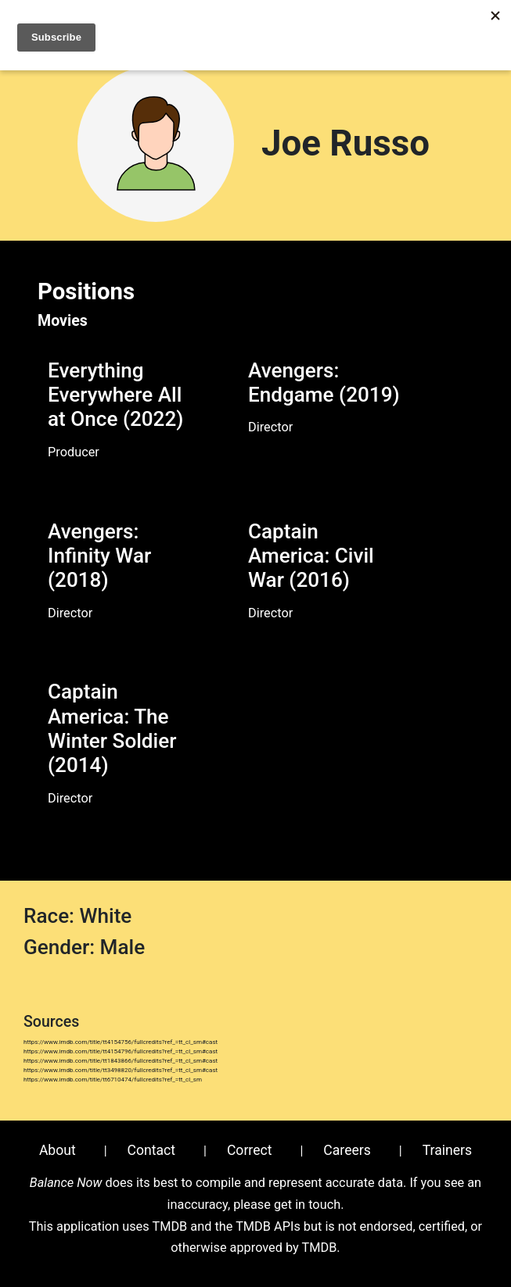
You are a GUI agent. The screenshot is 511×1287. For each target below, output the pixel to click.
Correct (249, 1150)
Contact (152, 1150)
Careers (347, 1150)
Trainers (447, 1150)
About (57, 1150)
